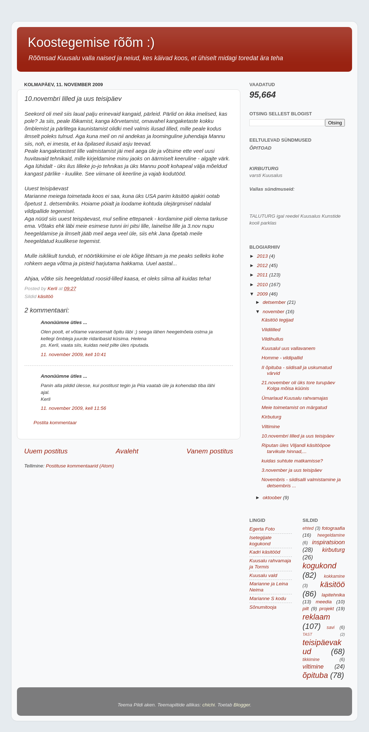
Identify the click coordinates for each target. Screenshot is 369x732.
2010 (263, 284)
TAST (307, 634)
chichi (209, 704)
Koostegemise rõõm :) (91, 42)
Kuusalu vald (263, 575)
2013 (263, 256)
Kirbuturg (271, 417)
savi (331, 627)
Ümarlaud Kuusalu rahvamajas (295, 398)
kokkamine (334, 576)
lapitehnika (333, 595)
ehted (308, 528)
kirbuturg (333, 549)
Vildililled (271, 329)
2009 (263, 294)
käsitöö (45, 296)
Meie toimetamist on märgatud (294, 407)
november (274, 311)
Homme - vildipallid (282, 357)
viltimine (313, 666)
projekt (326, 608)
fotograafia (333, 528)
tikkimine (311, 659)
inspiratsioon (328, 542)
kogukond (320, 565)
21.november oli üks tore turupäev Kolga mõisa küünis (298, 385)
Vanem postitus (209, 451)
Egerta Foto (262, 529)
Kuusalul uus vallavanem (288, 348)
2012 (263, 265)
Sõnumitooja (262, 607)
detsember (275, 302)
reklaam (316, 616)
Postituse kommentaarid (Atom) (80, 466)
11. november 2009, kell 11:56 (73, 408)
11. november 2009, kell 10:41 (73, 354)
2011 (263, 275)
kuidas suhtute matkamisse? (292, 460)
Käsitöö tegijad (278, 320)
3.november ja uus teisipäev (292, 470)
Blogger (242, 704)
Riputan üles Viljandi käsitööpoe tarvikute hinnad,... (296, 448)
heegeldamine (331, 535)
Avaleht (127, 451)
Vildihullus (273, 339)
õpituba (315, 675)
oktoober (273, 497)
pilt (306, 608)
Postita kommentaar (55, 422)
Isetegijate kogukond (260, 540)
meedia (324, 601)
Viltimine (271, 426)
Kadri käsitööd (264, 552)
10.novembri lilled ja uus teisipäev (298, 436)
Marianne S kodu (267, 598)
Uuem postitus (46, 451)
